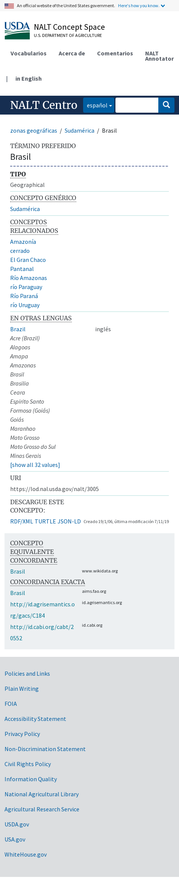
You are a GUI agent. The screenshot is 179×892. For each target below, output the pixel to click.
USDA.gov (17, 824)
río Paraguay (26, 287)
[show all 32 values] (35, 464)
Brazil (18, 329)
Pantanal (22, 268)
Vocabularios (29, 53)
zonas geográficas (33, 130)
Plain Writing (22, 688)
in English (28, 78)
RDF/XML (21, 521)
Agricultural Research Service (42, 809)
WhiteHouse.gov (26, 854)
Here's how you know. (138, 5)
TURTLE (45, 521)
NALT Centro (43, 105)
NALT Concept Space (69, 26)
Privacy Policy (22, 733)
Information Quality (31, 779)
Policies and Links (27, 673)
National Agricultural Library (42, 794)
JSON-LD (69, 521)
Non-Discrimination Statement (45, 749)
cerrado (20, 250)
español (95, 104)
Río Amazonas (28, 278)
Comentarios (115, 53)
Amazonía (23, 241)
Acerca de (72, 53)
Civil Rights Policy (28, 764)
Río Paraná (24, 296)
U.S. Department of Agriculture (68, 35)
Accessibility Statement (35, 718)
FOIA (11, 703)
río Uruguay (24, 305)
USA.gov (15, 839)
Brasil (17, 571)
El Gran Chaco (28, 259)
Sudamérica (79, 130)
